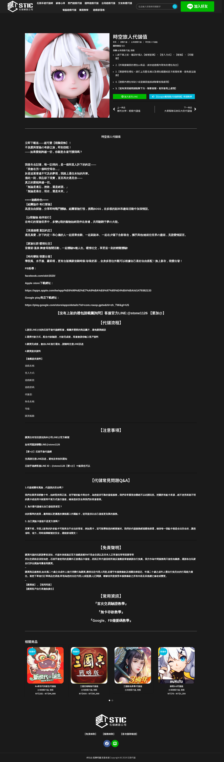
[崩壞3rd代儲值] (176, 665)
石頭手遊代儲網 (43, 451)
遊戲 (133, 50)
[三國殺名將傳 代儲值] (133, 665)
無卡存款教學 (111, 611)
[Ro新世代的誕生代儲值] (45, 665)
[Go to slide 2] (112, 700)
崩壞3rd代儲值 (176, 686)
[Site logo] (20, 6)
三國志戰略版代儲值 (89, 686)
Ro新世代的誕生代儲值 (45, 686)
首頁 (115, 42)
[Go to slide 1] (109, 700)
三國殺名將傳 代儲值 (132, 686)
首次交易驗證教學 (111, 603)
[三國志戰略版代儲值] (89, 665)
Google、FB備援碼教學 (110, 620)
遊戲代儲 (124, 42)
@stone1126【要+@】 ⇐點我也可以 (71, 466)
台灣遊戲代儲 (136, 42)
